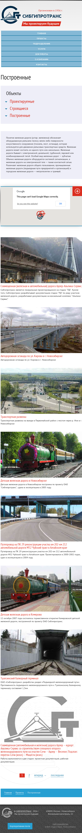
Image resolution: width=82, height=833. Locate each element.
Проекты (20, 793)
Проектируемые (22, 102)
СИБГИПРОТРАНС (23, 811)
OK (60, 203)
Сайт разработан (60, 824)
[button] (40, 216)
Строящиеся (19, 109)
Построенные (20, 116)
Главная (8, 793)
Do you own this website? (27, 204)
